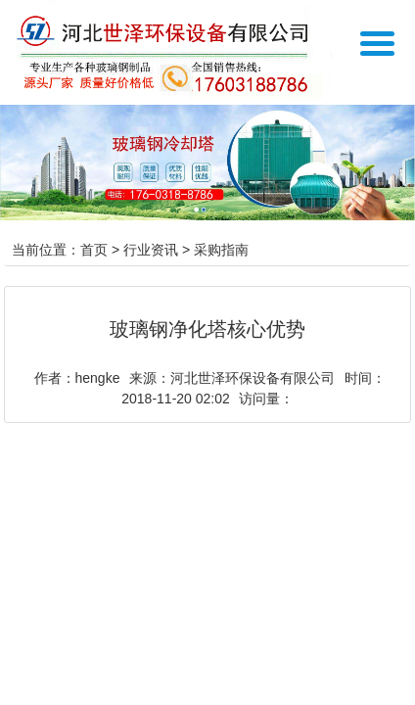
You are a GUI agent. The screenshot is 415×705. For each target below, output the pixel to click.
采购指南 (221, 250)
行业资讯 (150, 250)
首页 (94, 250)
